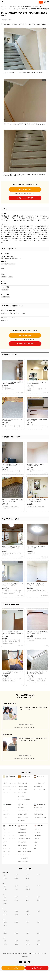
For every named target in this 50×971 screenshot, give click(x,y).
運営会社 (5, 953)
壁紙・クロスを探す (7, 780)
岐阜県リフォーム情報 (6, 313)
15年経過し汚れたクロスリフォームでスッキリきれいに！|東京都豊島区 (37, 492)
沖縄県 (38, 944)
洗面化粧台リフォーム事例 (40, 817)
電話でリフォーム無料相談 (25, 198)
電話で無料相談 (37, 968)
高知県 (38, 933)
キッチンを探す (37, 780)
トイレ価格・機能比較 (23, 814)
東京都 (16, 889)
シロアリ (36, 845)
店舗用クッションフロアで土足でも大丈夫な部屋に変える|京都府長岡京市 (12, 493)
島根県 (16, 922)
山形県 (16, 878)
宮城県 (38, 875)
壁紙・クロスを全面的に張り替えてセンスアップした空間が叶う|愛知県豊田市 (37, 666)
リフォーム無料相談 (13, 968)
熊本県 (38, 941)
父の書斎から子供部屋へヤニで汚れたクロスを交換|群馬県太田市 (37, 457)
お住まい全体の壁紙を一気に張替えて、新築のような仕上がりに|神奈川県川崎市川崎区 (12, 627)
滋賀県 (16, 911)
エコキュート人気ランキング (24, 851)
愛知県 (5, 903)
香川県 (16, 933)
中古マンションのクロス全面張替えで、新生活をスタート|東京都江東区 (12, 577)
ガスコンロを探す (7, 832)
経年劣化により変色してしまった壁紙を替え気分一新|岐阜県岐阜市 (12, 375)
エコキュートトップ (22, 845)
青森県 (16, 875)
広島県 (38, 922)
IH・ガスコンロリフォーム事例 (9, 855)
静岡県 (38, 900)
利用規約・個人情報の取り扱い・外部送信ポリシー (19, 953)
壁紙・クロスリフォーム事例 (9, 789)
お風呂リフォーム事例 (8, 817)
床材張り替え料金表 (22, 786)
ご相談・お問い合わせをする (25, 724)
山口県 (5, 925)
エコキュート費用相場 (23, 858)
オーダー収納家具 (38, 835)
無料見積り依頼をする (25, 755)
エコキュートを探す (22, 848)
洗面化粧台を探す (38, 807)
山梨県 (5, 900)
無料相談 (41, 3)
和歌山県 (28, 914)
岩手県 (27, 875)
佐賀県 (16, 941)
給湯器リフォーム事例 (23, 861)
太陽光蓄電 (36, 838)
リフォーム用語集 (36, 953)
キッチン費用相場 (38, 786)
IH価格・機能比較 (7, 851)
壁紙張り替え (6, 297)
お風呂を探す (6, 807)
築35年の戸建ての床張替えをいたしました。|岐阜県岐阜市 (12, 412)
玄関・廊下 (5, 289)
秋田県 (5, 878)
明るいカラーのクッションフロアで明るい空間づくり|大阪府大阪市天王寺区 (37, 625)
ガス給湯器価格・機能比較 (24, 838)
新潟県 (5, 897)
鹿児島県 (28, 944)
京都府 (27, 911)
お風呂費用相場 (6, 814)
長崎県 (27, 941)
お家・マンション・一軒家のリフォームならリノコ (25, 965)
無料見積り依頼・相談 (25, 189)
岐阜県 (18, 8)
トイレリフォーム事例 (23, 817)
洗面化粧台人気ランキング (40, 811)
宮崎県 (16, 944)
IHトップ (5, 842)
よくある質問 (43, 953)
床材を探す (20, 780)
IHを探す (5, 845)
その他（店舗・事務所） (8, 264)
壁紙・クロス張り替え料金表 (9, 786)
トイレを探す (21, 807)
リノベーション (37, 829)
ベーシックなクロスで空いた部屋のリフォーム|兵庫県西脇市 (37, 539)
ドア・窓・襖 (37, 832)
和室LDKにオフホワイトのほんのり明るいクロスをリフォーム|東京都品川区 (12, 540)
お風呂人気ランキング (8, 811)
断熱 (35, 848)
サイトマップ (25, 956)
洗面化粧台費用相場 (38, 814)
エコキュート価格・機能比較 (24, 855)
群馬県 (27, 886)
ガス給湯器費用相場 (22, 842)
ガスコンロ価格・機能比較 (8, 838)
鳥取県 (5, 922)
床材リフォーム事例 (22, 789)
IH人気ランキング (7, 848)
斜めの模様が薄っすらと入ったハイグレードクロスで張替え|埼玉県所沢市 (12, 457)
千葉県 (5, 889)
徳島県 (5, 933)
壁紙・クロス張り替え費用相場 (9, 793)
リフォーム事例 (12, 8)
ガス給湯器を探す (22, 832)
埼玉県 (38, 886)
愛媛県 (27, 933)
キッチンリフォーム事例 (39, 789)
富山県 (16, 897)
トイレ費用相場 (21, 820)
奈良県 (16, 914)
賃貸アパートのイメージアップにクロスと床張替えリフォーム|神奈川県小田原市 (37, 577)
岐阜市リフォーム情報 (19, 313)
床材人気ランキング (22, 783)
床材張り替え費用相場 (23, 792)
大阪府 (38, 911)
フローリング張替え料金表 (24, 799)
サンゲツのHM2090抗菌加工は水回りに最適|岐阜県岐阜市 (37, 412)
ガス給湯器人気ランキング (24, 835)
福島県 (27, 878)
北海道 (5, 875)
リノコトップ (4, 8)
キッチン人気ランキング (39, 783)
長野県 (16, 900)
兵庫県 (5, 914)
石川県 (27, 897)
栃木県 (16, 886)
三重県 (5, 911)
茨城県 (5, 886)
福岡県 (5, 941)
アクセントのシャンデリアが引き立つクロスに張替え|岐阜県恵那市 (37, 375)
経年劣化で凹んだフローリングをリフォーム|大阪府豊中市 (12, 665)
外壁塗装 (36, 842)
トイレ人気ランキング (23, 811)
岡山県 (27, 922)
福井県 (38, 897)
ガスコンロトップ (7, 829)
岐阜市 (23, 8)
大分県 (5, 944)
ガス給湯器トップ (22, 829)
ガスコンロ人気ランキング (8, 835)
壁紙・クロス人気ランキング (9, 783)
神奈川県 (28, 889)
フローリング (21, 796)
